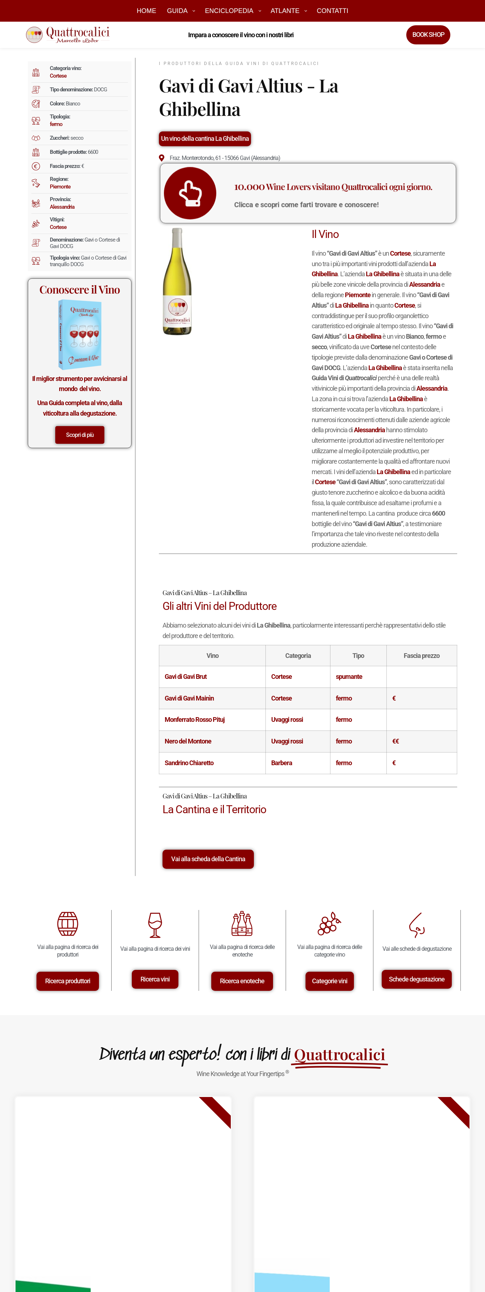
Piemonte (60, 186)
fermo (56, 124)
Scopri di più (80, 435)
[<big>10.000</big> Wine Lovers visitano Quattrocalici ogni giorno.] (216, 193)
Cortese (58, 76)
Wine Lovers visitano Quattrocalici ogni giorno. (327, 187)
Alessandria (62, 207)
